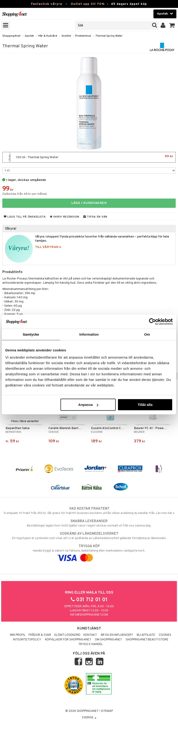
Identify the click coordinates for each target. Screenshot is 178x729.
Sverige (89, 717)
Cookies (165, 635)
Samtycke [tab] (31, 334)
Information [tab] (89, 334)
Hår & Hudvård (47, 36)
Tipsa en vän (95, 217)
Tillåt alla (145, 405)
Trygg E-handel (90, 644)
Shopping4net (11, 36)
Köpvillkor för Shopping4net (68, 640)
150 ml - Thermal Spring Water (89, 157)
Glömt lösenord (67, 635)
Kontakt (90, 635)
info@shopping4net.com (89, 615)
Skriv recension (64, 217)
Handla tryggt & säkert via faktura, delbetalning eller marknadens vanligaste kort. (89, 552)
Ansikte (66, 36)
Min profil (17, 635)
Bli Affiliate (146, 635)
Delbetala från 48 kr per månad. (25, 194)
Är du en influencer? (117, 635)
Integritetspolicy (27, 640)
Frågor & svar (40, 635)
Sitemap (107, 711)
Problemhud (83, 36)
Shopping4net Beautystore (147, 640)
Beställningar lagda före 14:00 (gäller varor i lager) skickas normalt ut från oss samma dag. (89, 523)
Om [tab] (147, 334)
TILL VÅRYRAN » (48, 247)
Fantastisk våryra (46, 4)
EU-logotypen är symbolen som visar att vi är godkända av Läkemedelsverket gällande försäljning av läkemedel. (89, 535)
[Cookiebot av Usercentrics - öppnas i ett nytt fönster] (152, 321)
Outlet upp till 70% (88, 4)
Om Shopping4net (108, 640)
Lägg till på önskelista (25, 217)
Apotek (29, 36)
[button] (172, 25)
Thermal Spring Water (108, 36)
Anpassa (88, 405)
